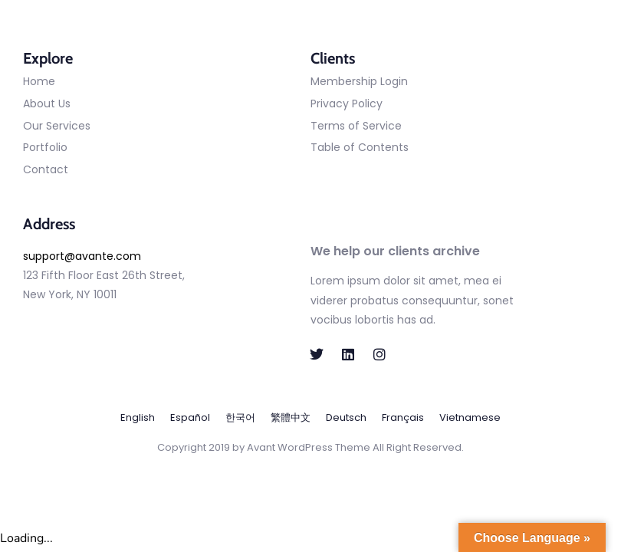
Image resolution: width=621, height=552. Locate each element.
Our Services (56, 125)
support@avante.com (82, 256)
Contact (45, 169)
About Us (47, 103)
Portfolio (45, 147)
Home (39, 81)
